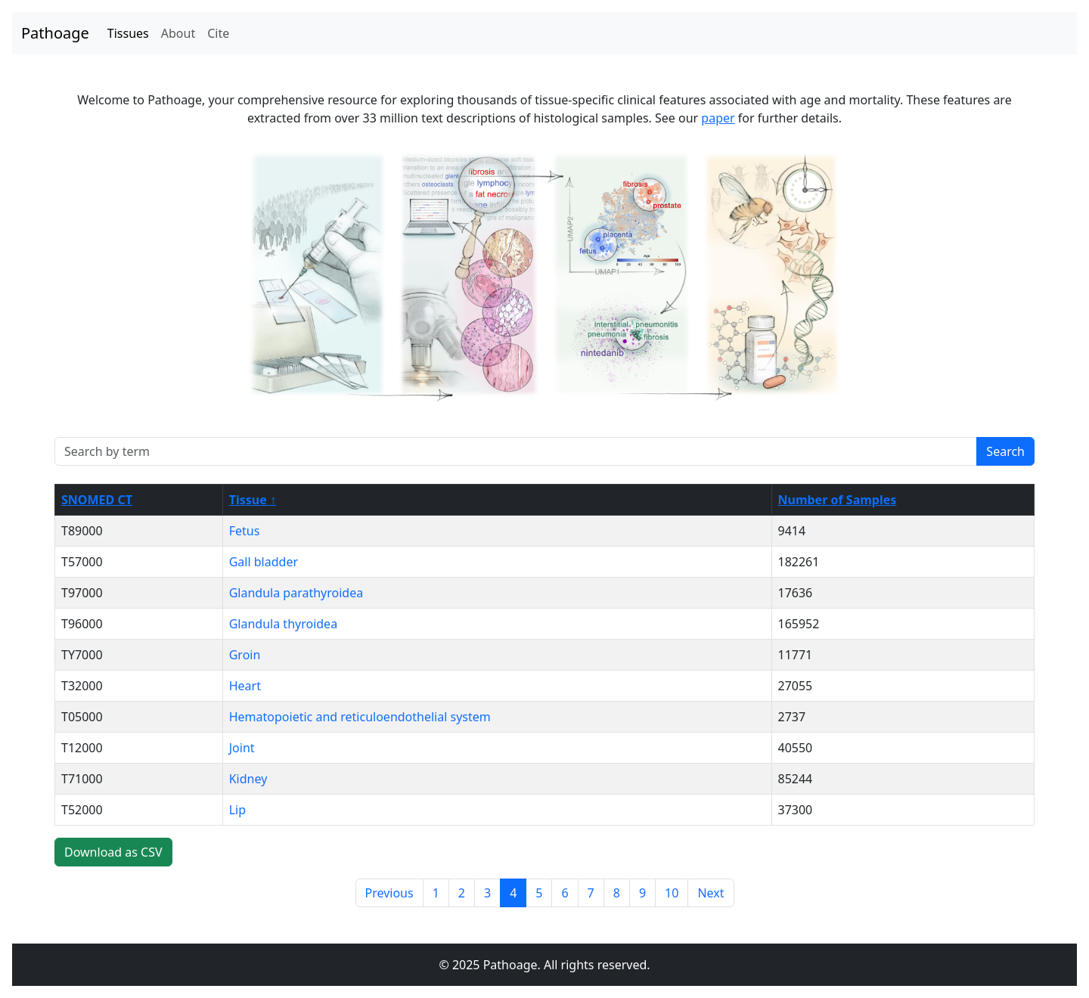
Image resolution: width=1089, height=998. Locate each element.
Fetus (244, 530)
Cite (218, 33)
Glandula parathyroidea (296, 592)
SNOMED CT (96, 499)
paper (717, 118)
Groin (245, 654)
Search (1005, 451)
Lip (237, 809)
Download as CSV (113, 852)
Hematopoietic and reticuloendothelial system (360, 716)
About (178, 33)
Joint (242, 747)
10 (671, 893)
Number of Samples (837, 499)
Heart (245, 685)
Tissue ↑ (252, 499)
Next (710, 893)
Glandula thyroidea (283, 623)
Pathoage (55, 33)
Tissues (128, 33)
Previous (389, 893)
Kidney (248, 778)
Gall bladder (263, 561)
